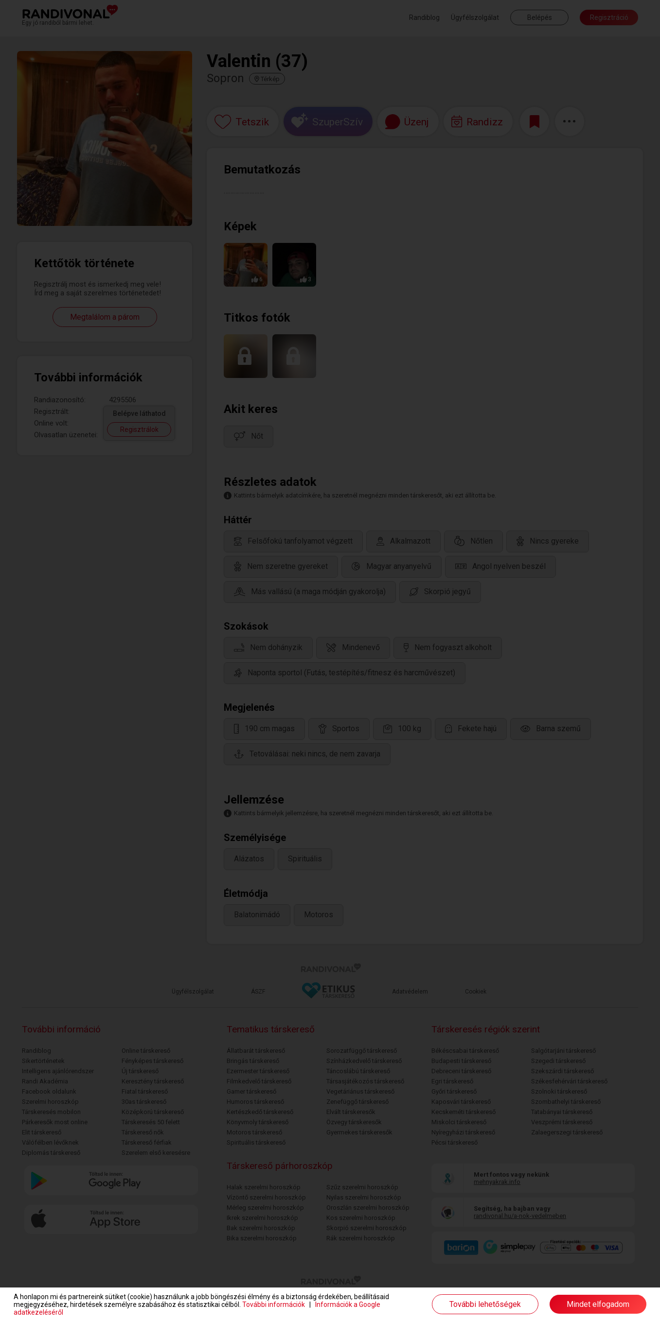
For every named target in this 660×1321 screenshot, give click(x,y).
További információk (273, 1304)
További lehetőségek (485, 1304)
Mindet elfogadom (598, 1304)
